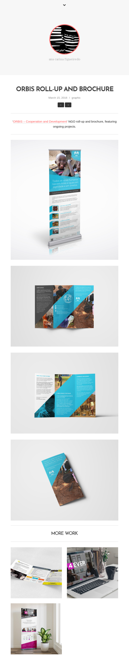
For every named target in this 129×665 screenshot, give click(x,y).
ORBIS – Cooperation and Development (40, 121)
